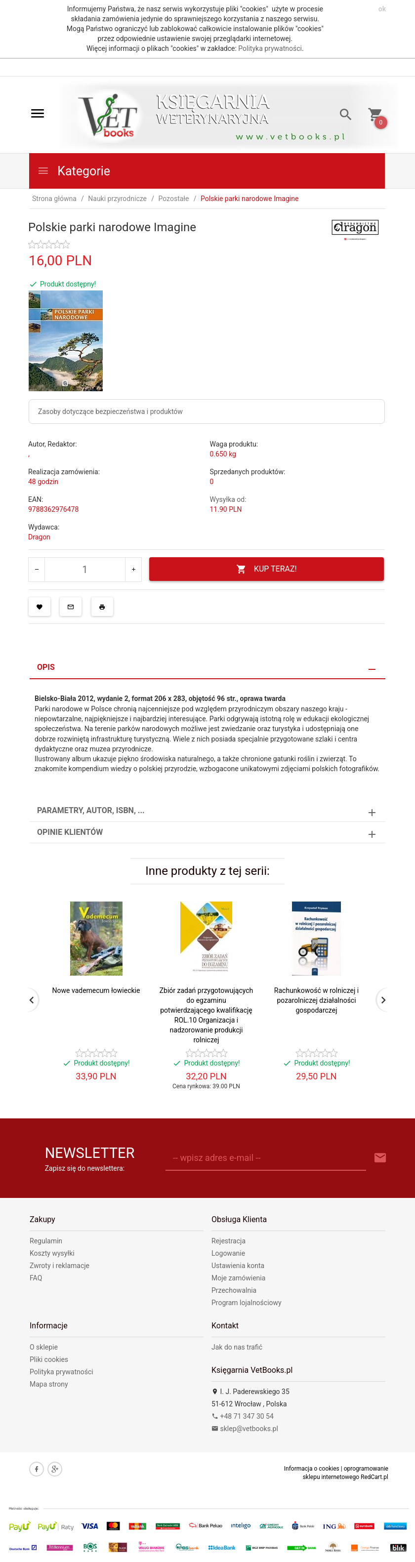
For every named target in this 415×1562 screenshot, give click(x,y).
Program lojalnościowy (246, 1303)
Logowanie (228, 1253)
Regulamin (46, 1241)
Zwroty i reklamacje (59, 1266)
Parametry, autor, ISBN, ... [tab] (91, 810)
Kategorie (73, 171)
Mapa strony (49, 1384)
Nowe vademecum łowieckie (96, 990)
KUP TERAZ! (266, 569)
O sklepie (44, 1347)
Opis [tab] (46, 667)
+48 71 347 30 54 (242, 1416)
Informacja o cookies (311, 1468)
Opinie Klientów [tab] (70, 832)
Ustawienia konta (237, 1266)
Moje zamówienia (238, 1278)
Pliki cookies (49, 1359)
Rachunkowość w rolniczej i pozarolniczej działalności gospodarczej (316, 1000)
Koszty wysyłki (52, 1253)
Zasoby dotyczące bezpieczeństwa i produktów (110, 411)
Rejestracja (228, 1241)
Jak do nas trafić (236, 1347)
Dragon (39, 537)
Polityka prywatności (270, 48)
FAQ (36, 1278)
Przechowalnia (233, 1290)
